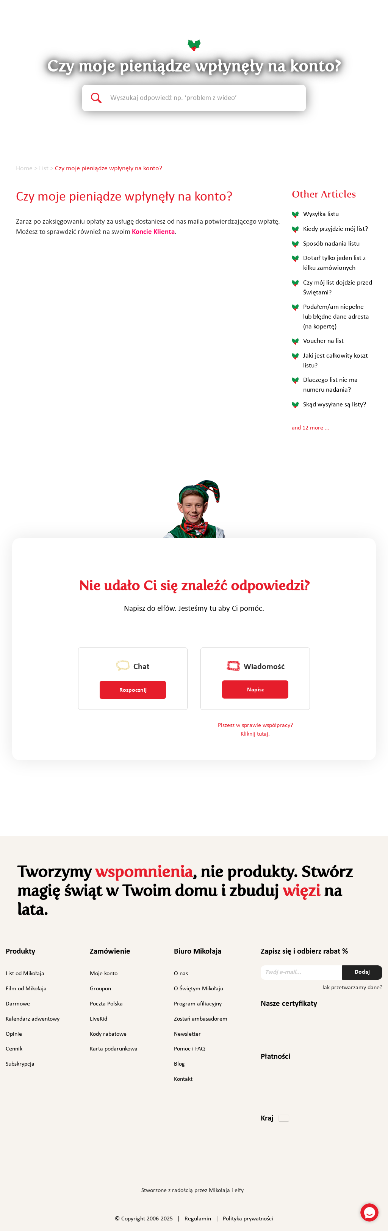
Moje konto (103, 974)
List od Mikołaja (25, 974)
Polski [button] (360, 20)
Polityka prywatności (248, 1219)
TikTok (236, 1167)
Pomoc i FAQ (189, 1049)
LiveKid (98, 1019)
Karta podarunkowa (114, 1049)
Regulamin (198, 1219)
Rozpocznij (133, 690)
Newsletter (187, 1034)
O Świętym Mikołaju (198, 989)
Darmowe (18, 1004)
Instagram (170, 1166)
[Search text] (208, 98)
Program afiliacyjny (198, 1004)
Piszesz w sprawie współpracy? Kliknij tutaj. (255, 729)
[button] (275, 1119)
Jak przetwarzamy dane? (352, 988)
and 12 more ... (310, 428)
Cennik (14, 1049)
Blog (179, 1064)
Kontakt (183, 1079)
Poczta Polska (106, 1004)
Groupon (100, 989)
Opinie (14, 1034)
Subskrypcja (20, 1064)
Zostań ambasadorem (200, 1019)
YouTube (216, 1166)
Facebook (151, 1166)
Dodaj (362, 972)
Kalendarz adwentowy (32, 1019)
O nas (181, 974)
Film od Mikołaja (26, 989)
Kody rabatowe (108, 1034)
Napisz (255, 690)
